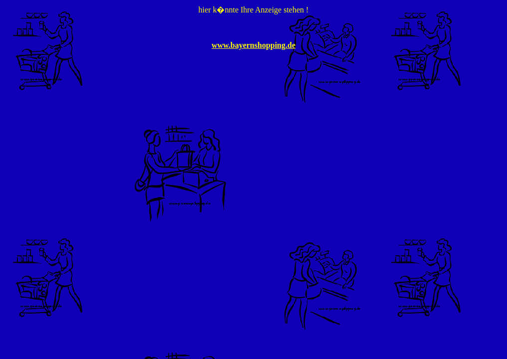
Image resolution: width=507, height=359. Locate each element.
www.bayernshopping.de (253, 45)
